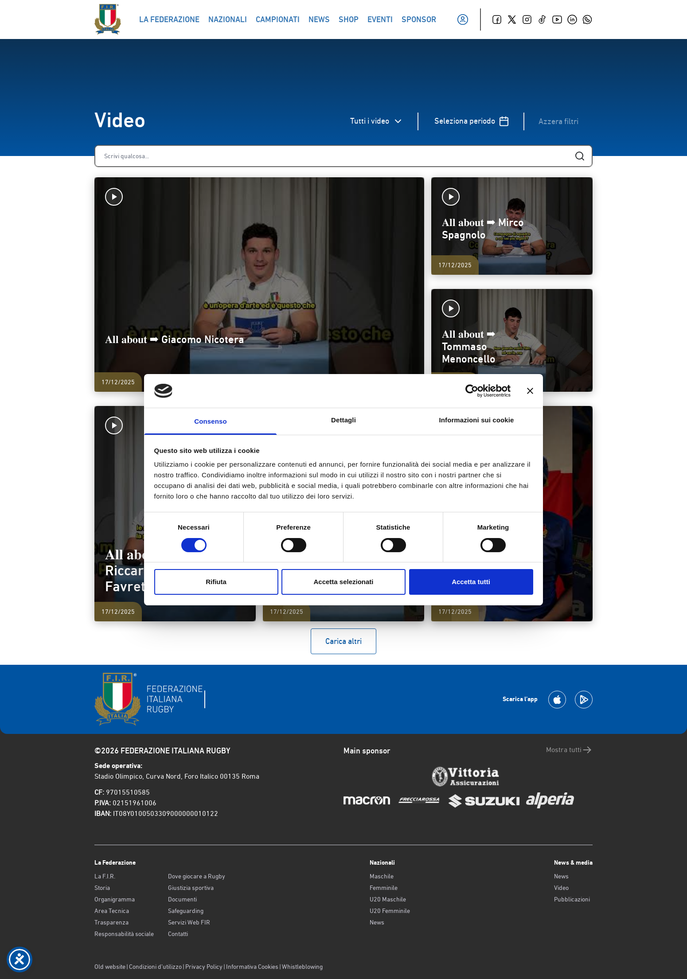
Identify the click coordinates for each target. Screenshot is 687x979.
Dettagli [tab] (343, 420)
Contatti (178, 933)
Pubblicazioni (572, 899)
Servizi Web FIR (189, 922)
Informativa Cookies (252, 966)
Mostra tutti (569, 750)
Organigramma (114, 899)
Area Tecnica (111, 910)
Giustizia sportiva (191, 887)
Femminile (384, 887)
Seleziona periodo (471, 121)
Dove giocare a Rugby (196, 876)
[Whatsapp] (587, 19)
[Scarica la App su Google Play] (584, 699)
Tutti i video (376, 121)
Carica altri (343, 641)
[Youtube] (557, 19)
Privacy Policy (203, 966)
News (377, 922)
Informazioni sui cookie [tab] (476, 420)
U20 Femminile (390, 910)
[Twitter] (512, 19)
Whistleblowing (302, 966)
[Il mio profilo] (462, 19)
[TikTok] (542, 19)
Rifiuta (216, 581)
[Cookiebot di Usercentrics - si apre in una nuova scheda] (472, 391)
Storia (102, 887)
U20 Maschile (388, 899)
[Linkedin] (572, 19)
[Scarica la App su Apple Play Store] (557, 699)
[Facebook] (497, 19)
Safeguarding (185, 910)
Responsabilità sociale (124, 933)
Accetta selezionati (343, 581)
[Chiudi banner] (530, 391)
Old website (109, 966)
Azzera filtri (558, 121)
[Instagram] (527, 19)
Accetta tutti (471, 581)
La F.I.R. (104, 876)
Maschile (382, 876)
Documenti (182, 899)
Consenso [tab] (210, 421)
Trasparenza (111, 922)
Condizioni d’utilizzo (155, 966)
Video (561, 887)
